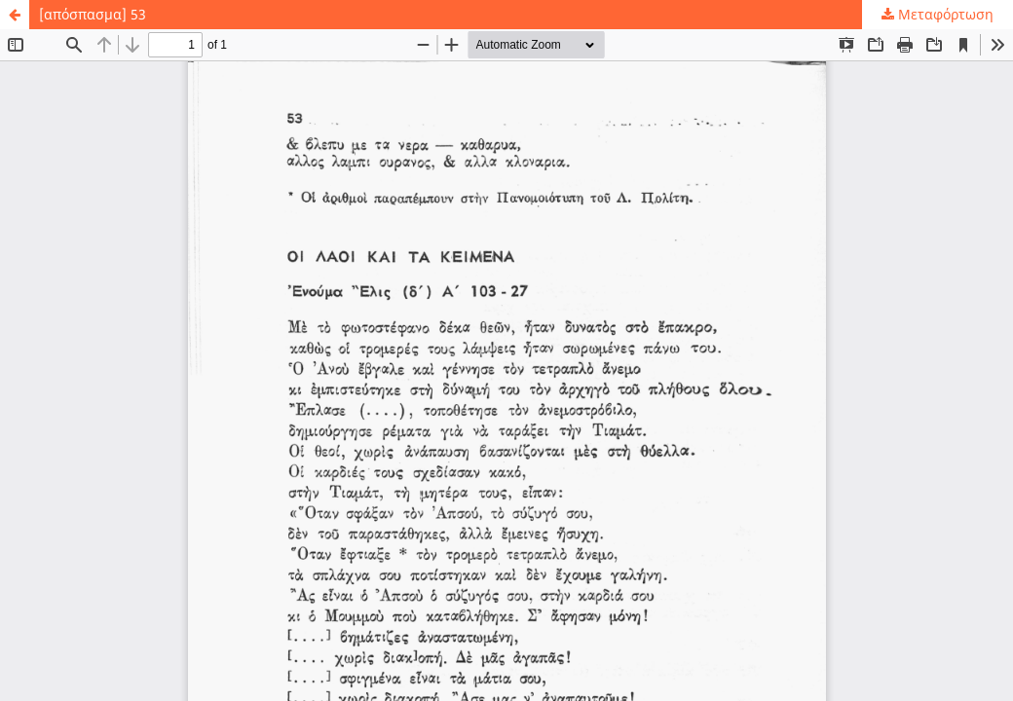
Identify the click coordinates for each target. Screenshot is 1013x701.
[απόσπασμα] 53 (92, 14)
